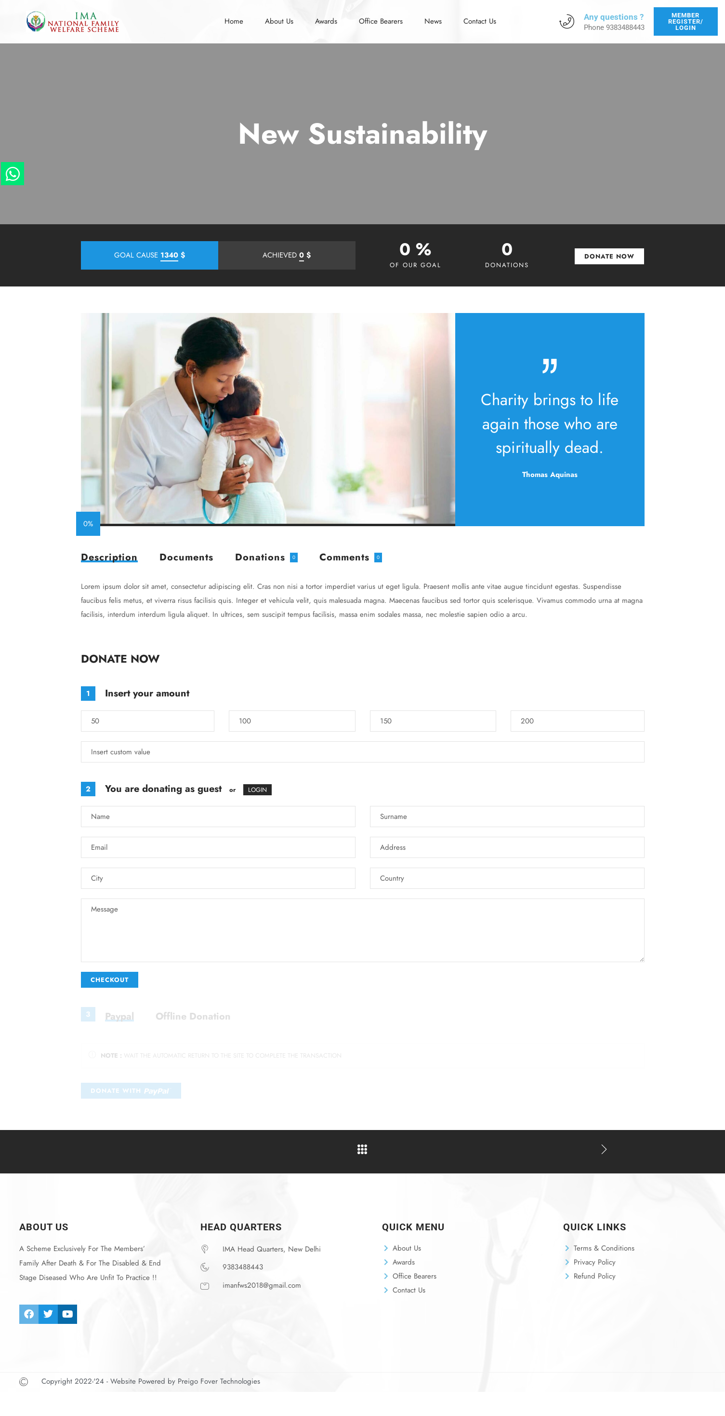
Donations (260, 557)
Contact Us (477, 15)
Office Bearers (380, 15)
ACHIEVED (287, 255)
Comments (344, 557)
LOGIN (257, 789)
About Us (280, 15)
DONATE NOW (609, 256)
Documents (186, 557)
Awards (326, 15)
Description (109, 558)
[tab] (109, 557)
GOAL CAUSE (149, 255)
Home (235, 15)
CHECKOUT (110, 979)
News (431, 15)
